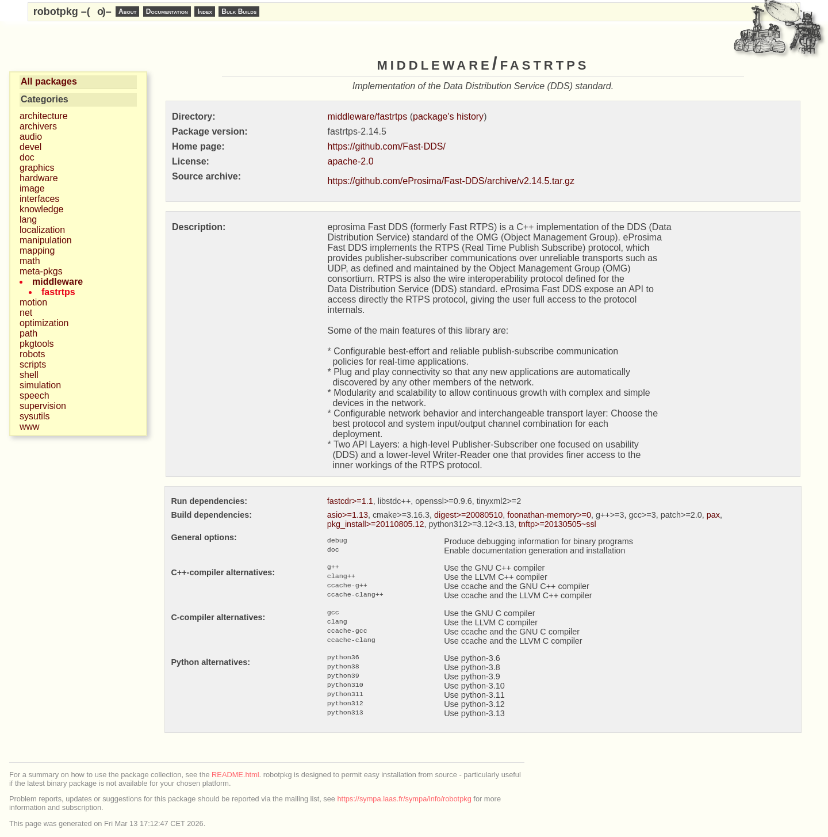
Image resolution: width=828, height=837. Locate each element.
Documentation (167, 11)
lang (28, 219)
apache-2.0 (351, 161)
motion (33, 302)
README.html (235, 774)
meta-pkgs (41, 271)
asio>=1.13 (347, 514)
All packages (49, 81)
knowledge (42, 209)
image (32, 188)
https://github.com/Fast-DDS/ (387, 146)
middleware (57, 281)
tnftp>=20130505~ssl (557, 524)
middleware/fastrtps (368, 116)
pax (713, 514)
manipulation (46, 240)
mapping (37, 250)
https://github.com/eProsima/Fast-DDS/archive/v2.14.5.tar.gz (451, 181)
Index (204, 11)
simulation (40, 385)
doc (27, 157)
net (26, 313)
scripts (33, 364)
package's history (448, 116)
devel (30, 147)
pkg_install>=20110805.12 (375, 524)
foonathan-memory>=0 (549, 514)
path (28, 333)
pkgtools (37, 344)
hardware (39, 178)
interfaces (39, 199)
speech (34, 395)
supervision (43, 406)
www (30, 426)
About (127, 11)
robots (32, 354)
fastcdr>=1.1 (350, 501)
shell (29, 375)
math (30, 261)
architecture (44, 116)
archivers (38, 126)
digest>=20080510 (468, 514)
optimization (44, 323)
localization (42, 230)
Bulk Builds (238, 11)
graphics (37, 168)
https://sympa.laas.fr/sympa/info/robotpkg (404, 798)
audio (31, 137)
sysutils (34, 416)
